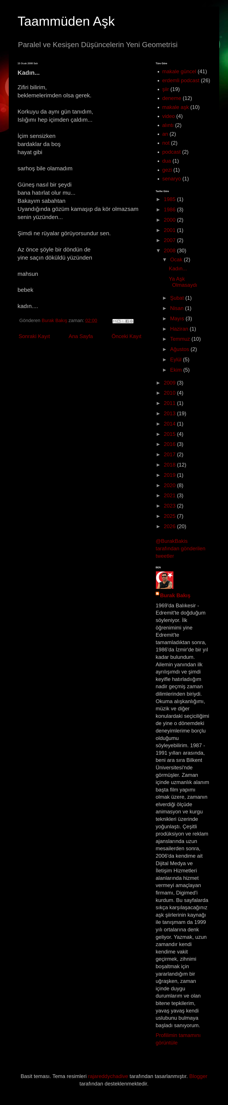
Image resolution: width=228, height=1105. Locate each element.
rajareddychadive (108, 1076)
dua (166, 161)
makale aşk (175, 107)
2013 (170, 413)
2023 (170, 506)
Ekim (176, 370)
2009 (170, 383)
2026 (170, 526)
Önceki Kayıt (126, 336)
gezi (167, 170)
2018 (170, 465)
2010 (170, 393)
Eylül (176, 359)
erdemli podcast (180, 80)
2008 (170, 250)
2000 (170, 220)
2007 (170, 240)
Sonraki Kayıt (34, 336)
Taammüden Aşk (66, 21)
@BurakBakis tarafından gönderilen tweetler (180, 548)
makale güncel (179, 71)
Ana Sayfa (81, 336)
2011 (170, 403)
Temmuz (180, 339)
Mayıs (178, 318)
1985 (170, 199)
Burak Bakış (175, 595)
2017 (170, 454)
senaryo (171, 179)
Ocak (177, 259)
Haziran (180, 329)
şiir (165, 89)
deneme (171, 98)
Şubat (177, 298)
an (165, 134)
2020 (170, 485)
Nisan (177, 308)
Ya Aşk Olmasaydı (183, 282)
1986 (170, 209)
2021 (170, 495)
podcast (171, 152)
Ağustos (180, 349)
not (165, 143)
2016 (170, 444)
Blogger (198, 1076)
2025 (170, 516)
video (168, 116)
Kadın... (178, 268)
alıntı (168, 125)
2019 (170, 475)
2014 (170, 424)
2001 (170, 230)
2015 (170, 434)
